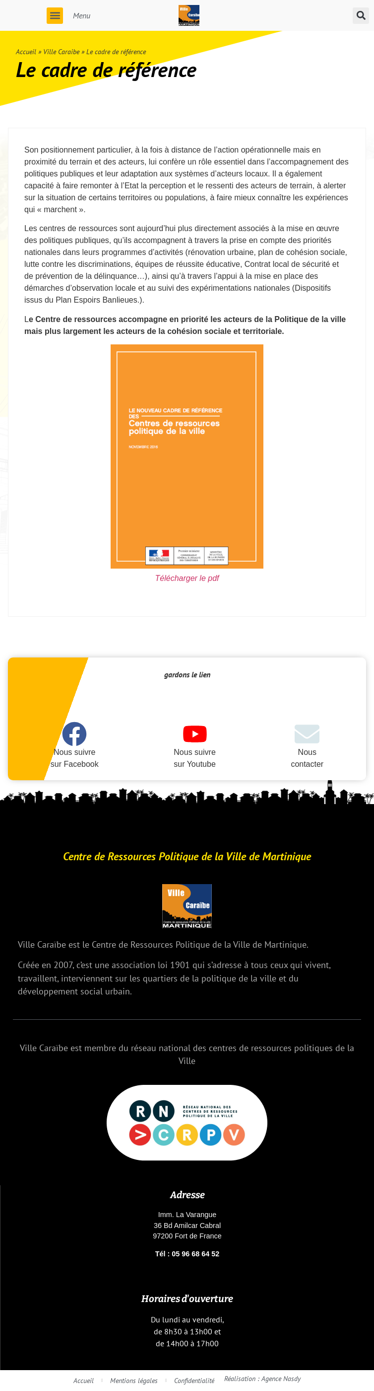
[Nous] (307, 734)
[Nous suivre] (74, 734)
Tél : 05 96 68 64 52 (187, 1254)
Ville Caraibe (61, 51)
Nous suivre (74, 752)
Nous (307, 752)
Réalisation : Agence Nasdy (262, 1378)
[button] (55, 15)
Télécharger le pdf (187, 578)
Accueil (26, 51)
